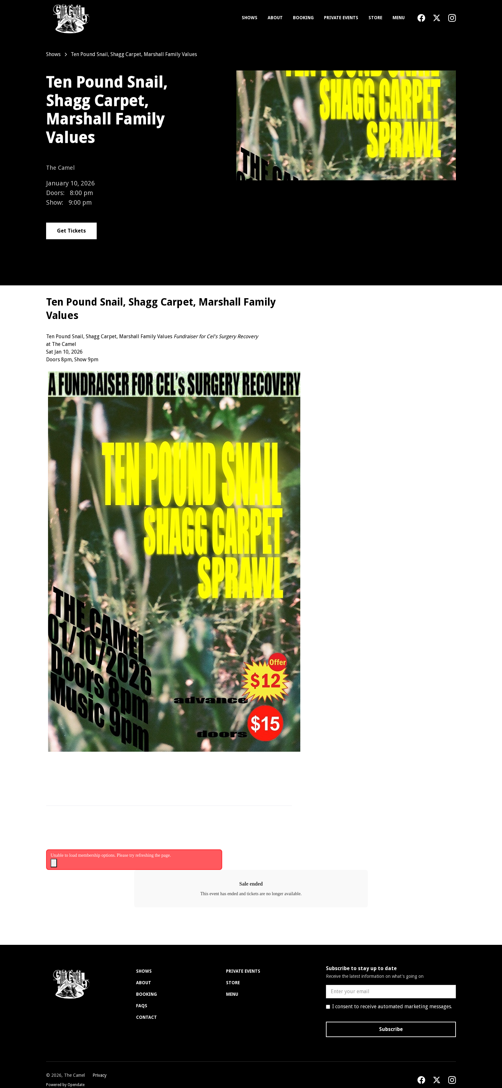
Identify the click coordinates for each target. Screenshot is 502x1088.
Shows (249, 17)
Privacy (100, 1075)
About (275, 17)
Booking (303, 17)
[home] (70, 18)
